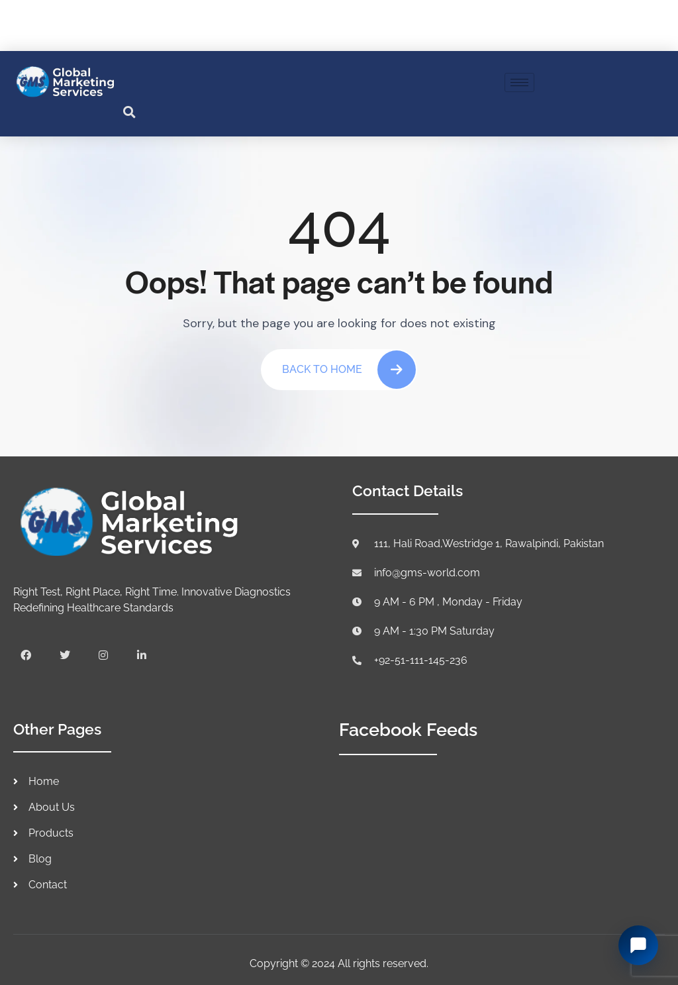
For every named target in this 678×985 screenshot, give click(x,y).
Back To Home (349, 369)
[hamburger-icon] (519, 82)
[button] (130, 112)
